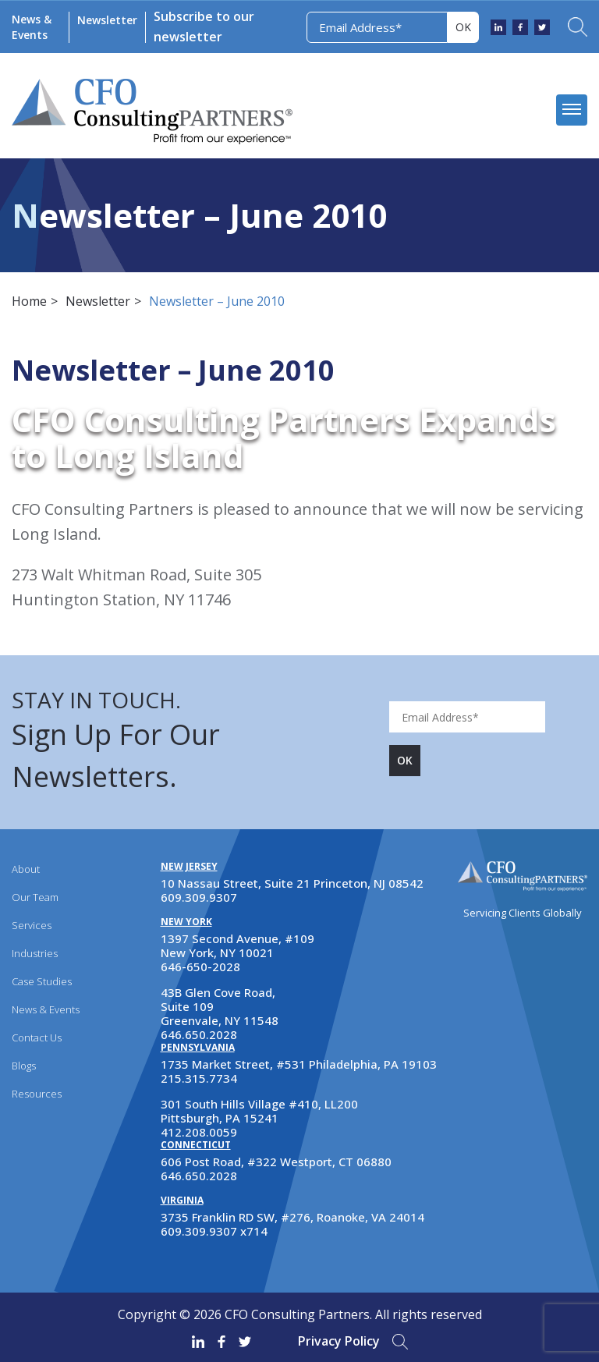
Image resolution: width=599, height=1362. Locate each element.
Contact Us (37, 1037)
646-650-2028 (200, 966)
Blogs (24, 1066)
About (26, 869)
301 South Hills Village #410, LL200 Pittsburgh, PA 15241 (259, 1111)
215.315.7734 (199, 1078)
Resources (37, 1094)
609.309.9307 (199, 897)
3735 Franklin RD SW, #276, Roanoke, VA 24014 (292, 1217)
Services (31, 925)
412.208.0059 (199, 1132)
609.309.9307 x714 (214, 1231)
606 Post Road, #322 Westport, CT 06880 (276, 1162)
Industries (35, 953)
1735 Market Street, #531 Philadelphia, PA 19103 (299, 1064)
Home (29, 301)
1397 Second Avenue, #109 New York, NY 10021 (237, 945)
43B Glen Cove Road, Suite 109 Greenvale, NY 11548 (219, 1006)
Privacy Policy (339, 1341)
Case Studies (42, 981)
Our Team (35, 897)
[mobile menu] (571, 110)
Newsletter (107, 19)
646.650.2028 (199, 1034)
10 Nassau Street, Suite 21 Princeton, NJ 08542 (292, 883)
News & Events (31, 27)
